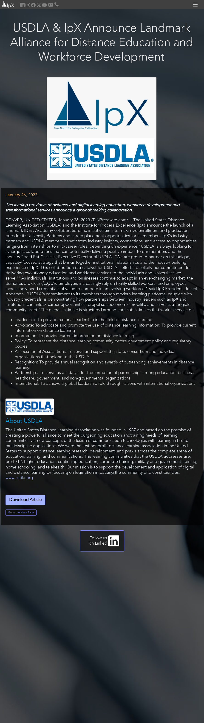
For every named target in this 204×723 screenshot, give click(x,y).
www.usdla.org (19, 478)
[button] (196, 4)
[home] (7, 4)
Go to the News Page (21, 512)
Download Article (25, 500)
